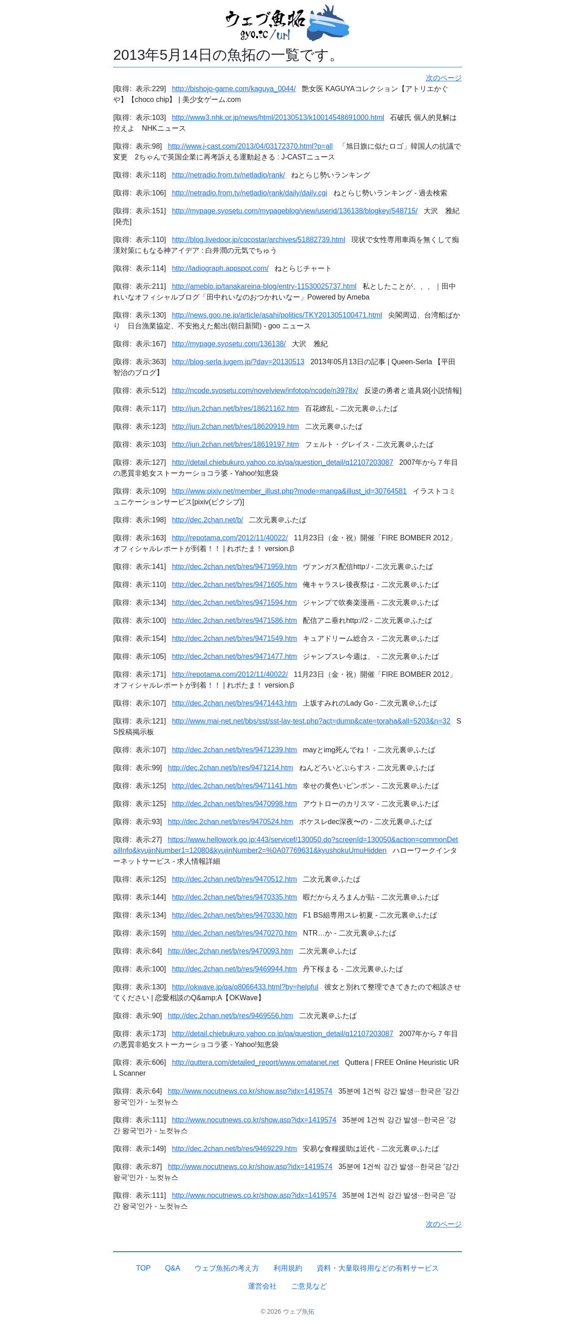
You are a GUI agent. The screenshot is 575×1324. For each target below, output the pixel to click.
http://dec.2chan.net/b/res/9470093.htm (230, 951)
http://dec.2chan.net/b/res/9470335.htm (234, 897)
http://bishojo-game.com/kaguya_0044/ (234, 89)
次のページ (444, 78)
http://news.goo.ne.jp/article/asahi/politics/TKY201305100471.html (277, 315)
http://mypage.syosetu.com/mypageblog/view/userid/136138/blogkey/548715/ (295, 211)
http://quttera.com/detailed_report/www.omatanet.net (255, 1062)
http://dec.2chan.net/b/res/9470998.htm (234, 804)
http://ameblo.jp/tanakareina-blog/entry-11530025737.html (264, 286)
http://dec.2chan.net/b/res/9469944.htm (234, 969)
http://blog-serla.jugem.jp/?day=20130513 (238, 362)
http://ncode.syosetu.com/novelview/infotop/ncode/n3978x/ (265, 390)
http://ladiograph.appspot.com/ (220, 268)
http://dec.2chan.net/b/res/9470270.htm (234, 933)
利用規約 (288, 1268)
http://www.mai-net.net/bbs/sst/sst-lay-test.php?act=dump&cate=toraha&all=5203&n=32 (311, 721)
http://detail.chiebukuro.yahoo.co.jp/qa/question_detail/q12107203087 (283, 462)
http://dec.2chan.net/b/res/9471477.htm (234, 656)
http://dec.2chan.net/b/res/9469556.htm (230, 1015)
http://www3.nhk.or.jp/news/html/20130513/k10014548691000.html (278, 117)
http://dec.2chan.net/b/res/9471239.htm (234, 750)
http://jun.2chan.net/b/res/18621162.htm (235, 408)
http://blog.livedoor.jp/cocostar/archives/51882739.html (258, 239)
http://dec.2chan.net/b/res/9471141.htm (234, 786)
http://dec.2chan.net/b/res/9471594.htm (234, 602)
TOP (143, 1268)
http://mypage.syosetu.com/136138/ (229, 344)
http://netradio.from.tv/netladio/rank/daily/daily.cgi (249, 193)
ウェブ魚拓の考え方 (227, 1268)
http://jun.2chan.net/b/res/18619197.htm (235, 444)
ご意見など (309, 1286)
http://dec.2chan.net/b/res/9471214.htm (230, 768)
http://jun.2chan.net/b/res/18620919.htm (235, 426)
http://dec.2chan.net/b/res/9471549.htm (234, 638)
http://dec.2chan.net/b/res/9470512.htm (234, 879)
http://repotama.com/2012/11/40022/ (230, 538)
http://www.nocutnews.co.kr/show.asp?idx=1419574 (250, 1091)
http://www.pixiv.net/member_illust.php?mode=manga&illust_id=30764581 (289, 491)
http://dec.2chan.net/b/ (207, 520)
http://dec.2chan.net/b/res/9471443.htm (234, 703)
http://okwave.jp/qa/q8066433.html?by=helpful (245, 987)
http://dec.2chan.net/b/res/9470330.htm (234, 915)
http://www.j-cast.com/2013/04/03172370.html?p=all (250, 146)
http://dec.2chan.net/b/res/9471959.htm (234, 566)
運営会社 (262, 1286)
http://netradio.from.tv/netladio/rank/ (228, 175)
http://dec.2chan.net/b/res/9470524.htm (230, 821)
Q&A (172, 1268)
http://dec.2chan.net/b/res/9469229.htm (234, 1148)
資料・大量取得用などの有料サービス (378, 1268)
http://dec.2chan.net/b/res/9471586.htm (234, 620)
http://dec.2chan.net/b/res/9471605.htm (234, 584)
